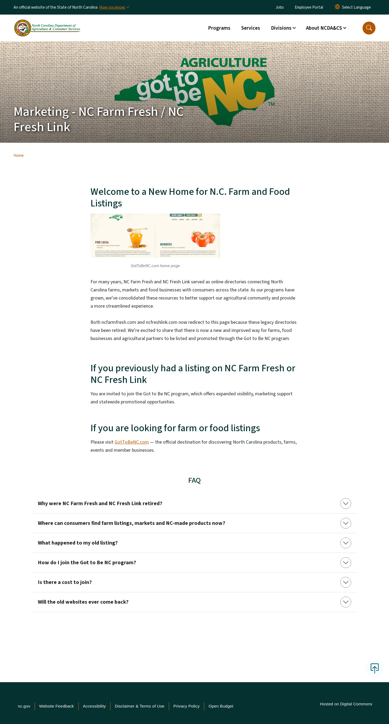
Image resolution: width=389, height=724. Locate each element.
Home (19, 155)
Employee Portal (309, 7)
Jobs (280, 7)
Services (250, 28)
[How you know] (114, 7)
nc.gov (24, 706)
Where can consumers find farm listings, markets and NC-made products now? (131, 523)
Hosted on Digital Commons (346, 704)
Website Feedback (56, 706)
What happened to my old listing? (78, 543)
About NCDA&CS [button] (324, 28)
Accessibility (94, 706)
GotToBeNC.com (132, 442)
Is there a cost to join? (65, 582)
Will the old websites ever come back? (83, 602)
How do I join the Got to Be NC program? (87, 562)
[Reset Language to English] (337, 7)
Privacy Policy (186, 706)
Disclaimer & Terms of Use (140, 706)
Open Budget (221, 706)
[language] (356, 7)
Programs (219, 28)
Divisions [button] (281, 28)
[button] (369, 28)
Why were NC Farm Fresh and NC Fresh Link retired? (100, 503)
